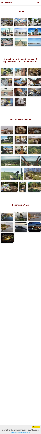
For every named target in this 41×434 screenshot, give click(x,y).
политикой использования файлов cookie (20, 432)
